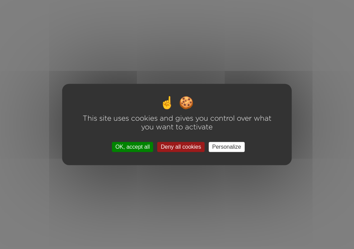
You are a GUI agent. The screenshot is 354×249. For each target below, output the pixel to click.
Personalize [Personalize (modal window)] (226, 147)
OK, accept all (132, 147)
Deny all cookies (181, 147)
